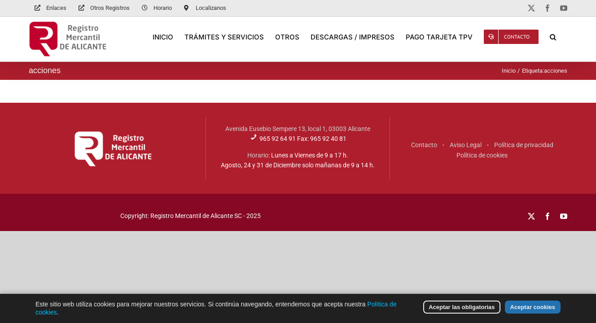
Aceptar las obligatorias (462, 313)
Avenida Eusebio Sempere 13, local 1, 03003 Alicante (297, 128)
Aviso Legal (466, 144)
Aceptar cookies (532, 313)
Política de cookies (482, 155)
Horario (257, 155)
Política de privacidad (523, 144)
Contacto (424, 144)
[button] (564, 37)
